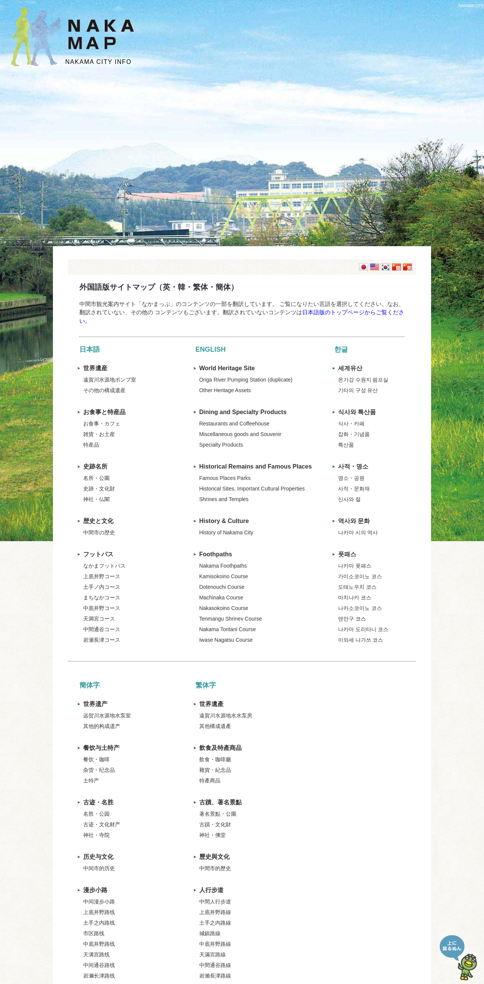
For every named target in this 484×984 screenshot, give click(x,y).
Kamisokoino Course (223, 576)
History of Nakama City (226, 532)
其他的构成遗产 (101, 726)
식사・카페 (351, 424)
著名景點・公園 (217, 814)
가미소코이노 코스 (360, 576)
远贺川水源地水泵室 (107, 715)
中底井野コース (101, 608)
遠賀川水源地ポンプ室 (109, 380)
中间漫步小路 (99, 902)
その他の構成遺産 (104, 390)
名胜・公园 (96, 814)
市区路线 (93, 933)
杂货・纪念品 (99, 770)
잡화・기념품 (354, 434)
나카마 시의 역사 (358, 532)
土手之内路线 (99, 923)
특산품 (346, 445)
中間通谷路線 (215, 965)
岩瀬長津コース (101, 640)
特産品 (91, 445)
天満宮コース (99, 619)
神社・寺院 (96, 835)
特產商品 (209, 781)
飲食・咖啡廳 (215, 759)
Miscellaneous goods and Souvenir (240, 434)
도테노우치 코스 (357, 587)
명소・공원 (351, 478)
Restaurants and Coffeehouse (234, 424)
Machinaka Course (221, 597)
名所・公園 (96, 478)
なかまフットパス (104, 566)
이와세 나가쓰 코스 (360, 640)
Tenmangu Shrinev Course (230, 619)
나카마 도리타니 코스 (363, 629)
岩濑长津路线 (99, 976)
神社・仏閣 (96, 499)
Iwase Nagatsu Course (226, 640)
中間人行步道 (215, 902)
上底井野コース (101, 576)
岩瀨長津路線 (215, 976)
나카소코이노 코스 (360, 608)
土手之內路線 (215, 923)
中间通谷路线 (99, 965)
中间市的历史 (99, 868)
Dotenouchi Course (222, 587)
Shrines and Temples (223, 499)
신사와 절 (349, 499)
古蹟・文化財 (215, 824)
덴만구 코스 (352, 619)
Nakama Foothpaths (223, 566)
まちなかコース (101, 597)
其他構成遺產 (215, 726)
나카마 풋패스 (354, 566)
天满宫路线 (96, 954)
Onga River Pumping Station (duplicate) (246, 380)
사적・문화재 (354, 489)
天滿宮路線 (212, 954)
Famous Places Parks (225, 478)
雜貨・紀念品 (215, 770)
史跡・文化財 (99, 489)
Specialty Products (221, 445)
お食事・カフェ (101, 424)
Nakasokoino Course (223, 608)
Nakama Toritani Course (227, 629)
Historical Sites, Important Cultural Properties (252, 489)
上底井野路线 (99, 912)
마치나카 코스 (354, 597)
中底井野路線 (215, 944)
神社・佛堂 (212, 835)
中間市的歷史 (215, 868)
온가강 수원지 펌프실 (363, 380)
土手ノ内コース (101, 587)
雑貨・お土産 (99, 434)
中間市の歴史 (99, 532)
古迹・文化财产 (101, 824)
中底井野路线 (99, 944)
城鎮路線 (209, 933)
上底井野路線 (215, 912)
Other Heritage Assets (225, 390)
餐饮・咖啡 (96, 759)
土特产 (91, 781)
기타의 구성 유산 (358, 390)
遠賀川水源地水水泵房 (225, 715)
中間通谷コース (101, 629)
